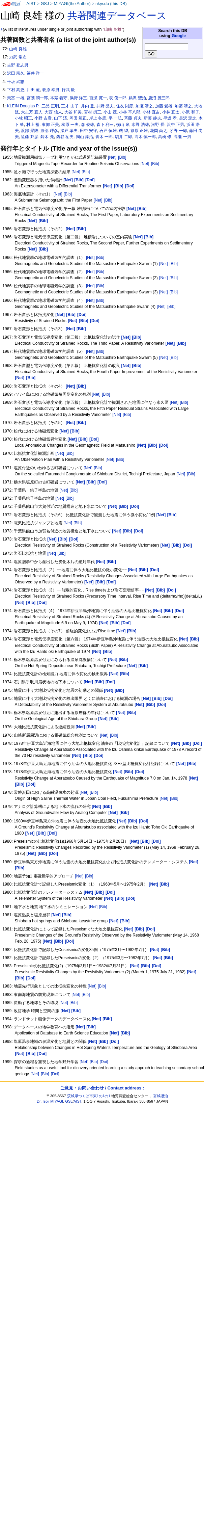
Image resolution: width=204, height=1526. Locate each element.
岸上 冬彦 (97, 118)
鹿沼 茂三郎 (158, 98)
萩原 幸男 (50, 89)
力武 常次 (17, 57)
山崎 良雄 (17, 49)
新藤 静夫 (152, 118)
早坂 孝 (169, 118)
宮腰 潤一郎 (37, 98)
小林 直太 (170, 112)
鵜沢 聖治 (137, 98)
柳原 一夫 (70, 124)
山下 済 (60, 118)
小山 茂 (110, 112)
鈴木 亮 (47, 136)
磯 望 (123, 130)
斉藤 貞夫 (132, 118)
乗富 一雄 (15, 98)
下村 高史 (15, 89)
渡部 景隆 (29, 130)
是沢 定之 (187, 118)
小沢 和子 (190, 112)
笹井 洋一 (35, 73)
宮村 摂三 (92, 112)
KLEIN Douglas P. (23, 106)
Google (179, 35)
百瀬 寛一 (98, 98)
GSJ (44, 3)
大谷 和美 (73, 112)
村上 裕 (32, 124)
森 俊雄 (87, 124)
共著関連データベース (117, 15)
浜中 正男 (175, 124)
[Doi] (104, 1061)
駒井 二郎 (123, 136)
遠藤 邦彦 (29, 136)
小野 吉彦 (43, 118)
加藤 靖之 (183, 106)
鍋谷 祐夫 (65, 136)
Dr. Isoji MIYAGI (50, 1101)
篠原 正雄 (139, 130)
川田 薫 (33, 89)
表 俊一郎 (117, 98)
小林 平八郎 (129, 112)
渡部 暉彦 (49, 130)
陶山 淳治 (84, 136)
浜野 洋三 (78, 98)
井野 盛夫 (105, 106)
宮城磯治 (160, 1096)
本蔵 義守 (58, 98)
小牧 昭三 (23, 118)
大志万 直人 (31, 112)
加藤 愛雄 (163, 106)
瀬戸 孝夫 (69, 130)
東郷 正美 (50, 124)
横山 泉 (122, 124)
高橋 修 (164, 136)
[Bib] (122, 157)
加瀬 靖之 (144, 106)
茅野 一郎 (178, 130)
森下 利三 (105, 124)
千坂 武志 (15, 81)
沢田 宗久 (15, 73)
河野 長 (157, 124)
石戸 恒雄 (108, 130)
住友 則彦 (124, 106)
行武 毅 (68, 89)
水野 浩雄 (140, 124)
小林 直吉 (151, 112)
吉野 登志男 (17, 65)
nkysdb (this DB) (111, 3)
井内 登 (87, 106)
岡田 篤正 (78, 118)
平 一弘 (115, 118)
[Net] (112, 157)
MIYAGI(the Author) (72, 3)
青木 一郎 (104, 136)
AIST (31, 3)
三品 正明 (50, 106)
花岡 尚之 (158, 130)
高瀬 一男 (182, 136)
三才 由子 (69, 106)
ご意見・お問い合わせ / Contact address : (102, 1087)
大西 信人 (53, 112)
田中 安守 (88, 130)
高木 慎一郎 (145, 136)
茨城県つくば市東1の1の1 (89, 1096)
